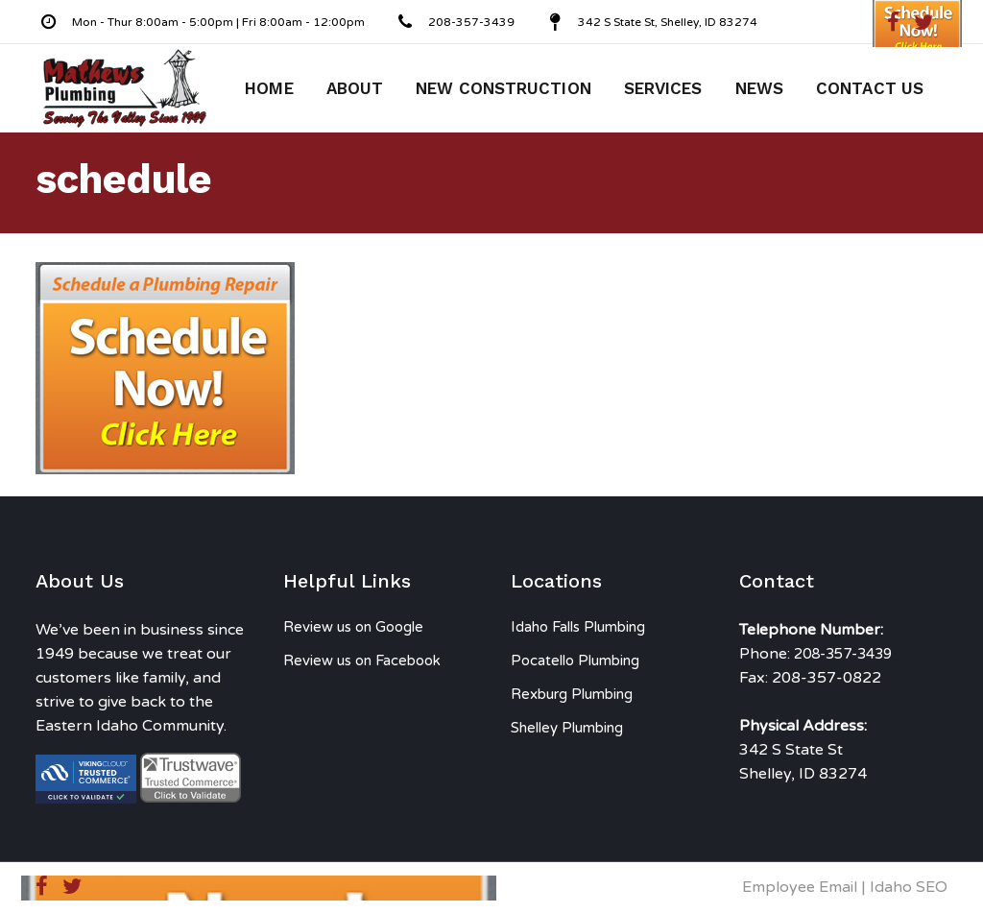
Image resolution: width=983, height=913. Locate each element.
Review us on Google (353, 627)
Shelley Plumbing (567, 727)
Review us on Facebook (362, 660)
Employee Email (799, 887)
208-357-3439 (843, 653)
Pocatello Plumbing (575, 660)
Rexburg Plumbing (572, 694)
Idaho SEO (908, 887)
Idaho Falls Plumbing (578, 627)
